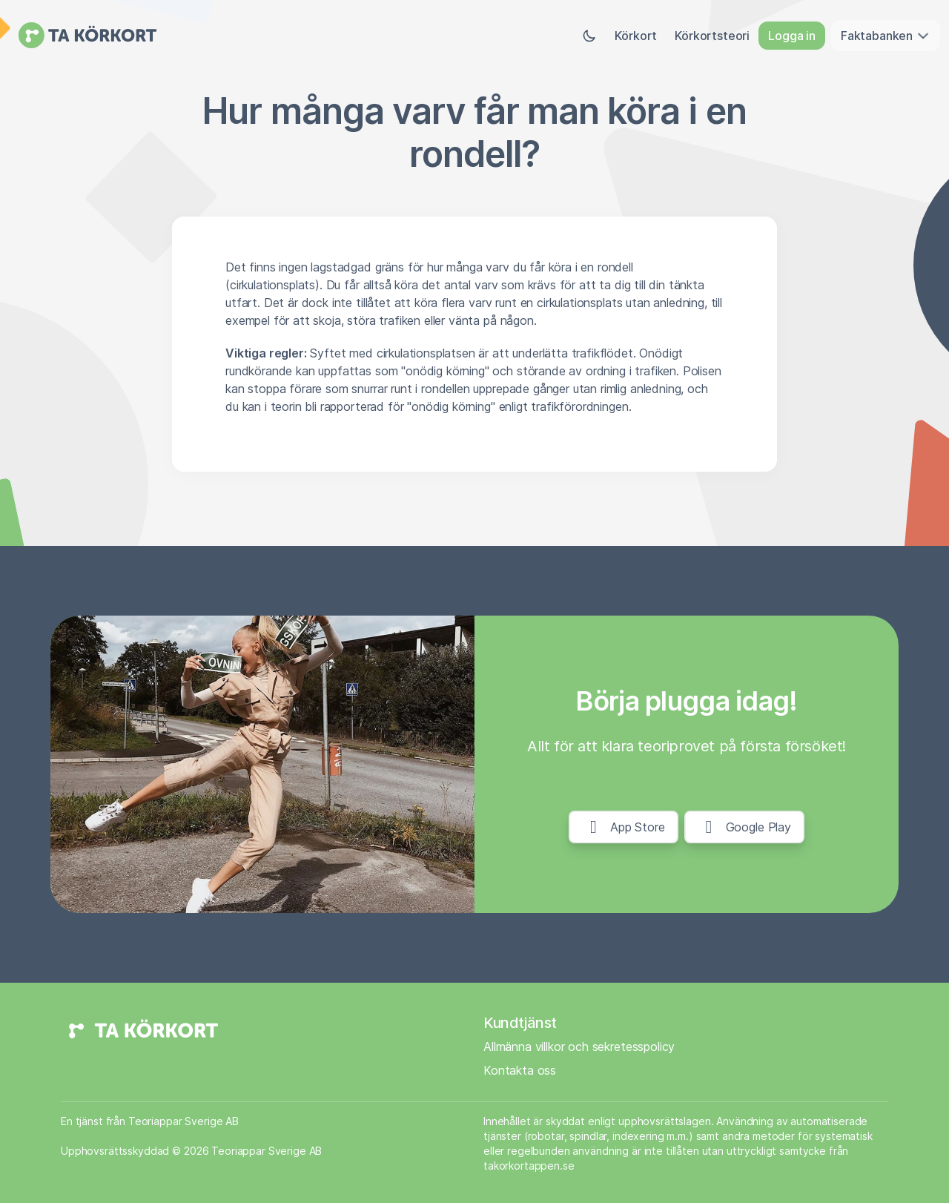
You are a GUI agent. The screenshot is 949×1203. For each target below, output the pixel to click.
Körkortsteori (712, 35)
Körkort (636, 35)
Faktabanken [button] (885, 35)
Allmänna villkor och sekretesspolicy (579, 1046)
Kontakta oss (519, 1070)
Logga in (792, 35)
